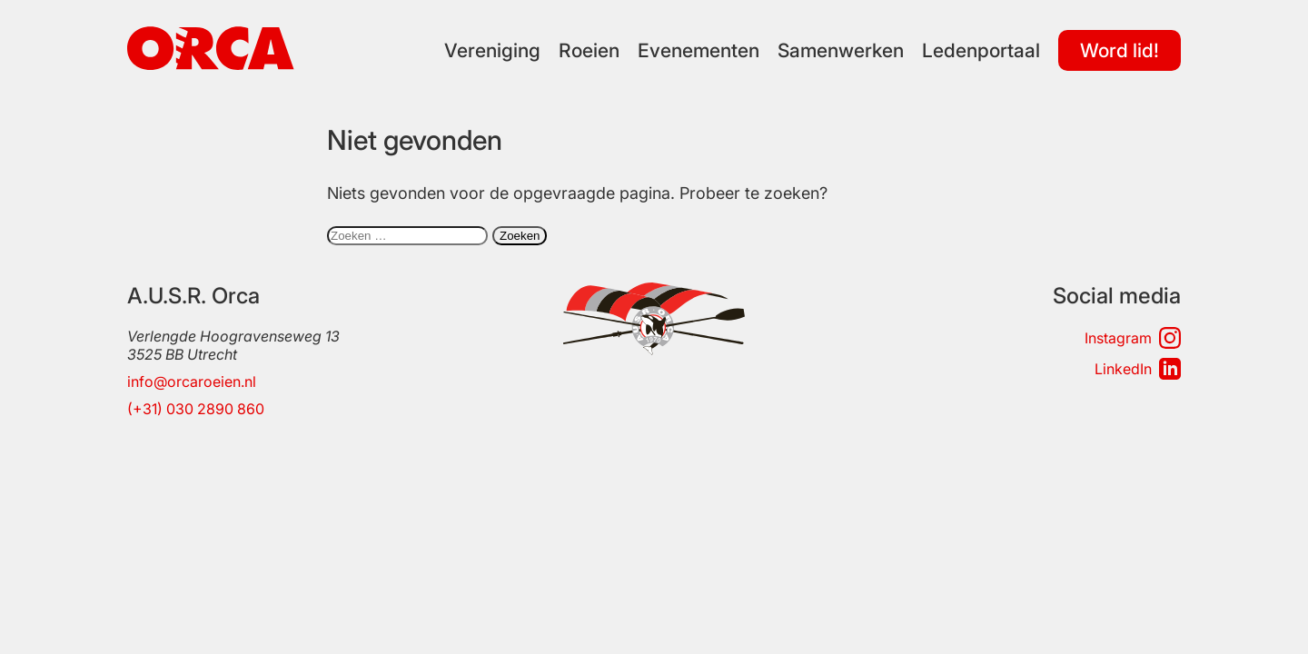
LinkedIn (1138, 369)
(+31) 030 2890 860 (195, 409)
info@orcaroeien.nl (191, 381)
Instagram (1133, 338)
